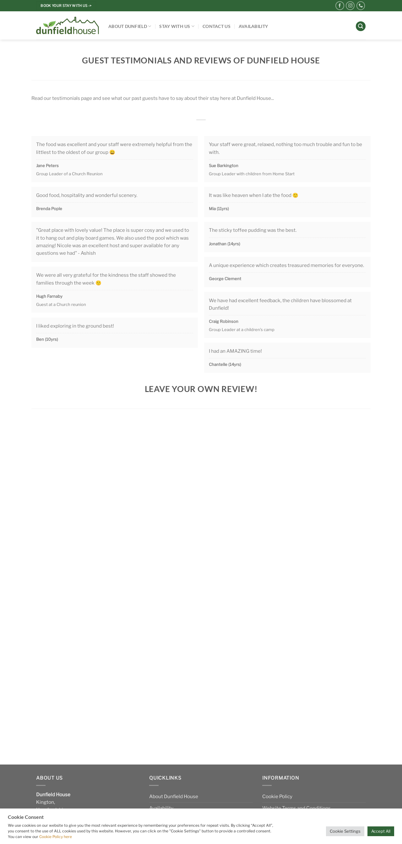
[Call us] (360, 5)
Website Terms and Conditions (296, 808)
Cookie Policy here (55, 836)
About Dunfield (129, 26)
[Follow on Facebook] (339, 5)
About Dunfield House (173, 796)
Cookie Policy (277, 796)
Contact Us (217, 26)
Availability (253, 26)
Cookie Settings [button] (345, 831)
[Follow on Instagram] (350, 5)
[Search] (360, 26)
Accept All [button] (380, 831)
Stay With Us (176, 26)
